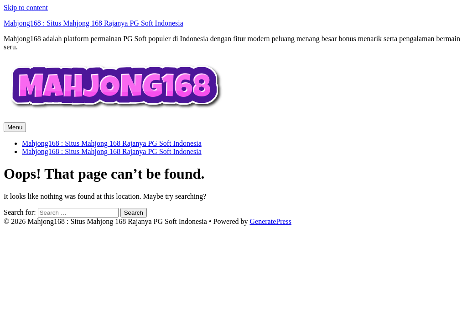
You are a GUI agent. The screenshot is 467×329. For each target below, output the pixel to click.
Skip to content (26, 7)
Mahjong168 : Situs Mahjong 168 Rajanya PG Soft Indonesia (93, 23)
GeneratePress (271, 221)
